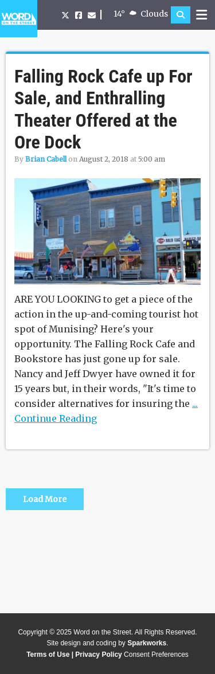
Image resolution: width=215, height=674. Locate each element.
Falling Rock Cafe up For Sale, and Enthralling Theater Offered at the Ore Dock (103, 109)
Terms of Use (47, 655)
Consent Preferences (156, 655)
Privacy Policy (98, 655)
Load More (45, 499)
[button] (180, 14)
